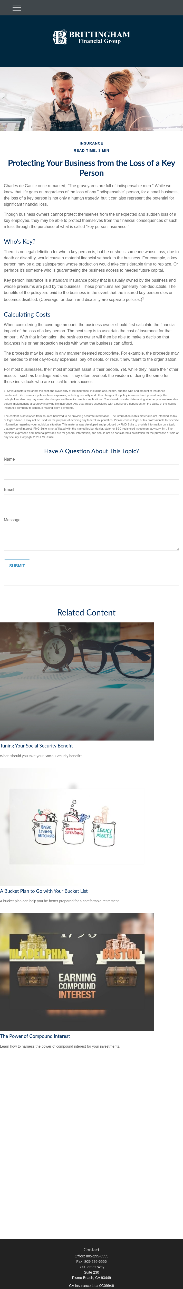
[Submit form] (17, 566)
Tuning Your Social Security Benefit (36, 745)
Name (9, 459)
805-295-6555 (97, 1256)
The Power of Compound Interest (35, 1036)
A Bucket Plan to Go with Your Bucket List (44, 891)
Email (9, 489)
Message (12, 520)
